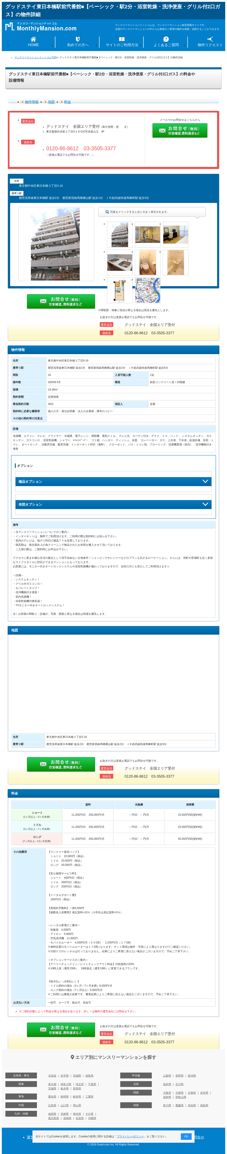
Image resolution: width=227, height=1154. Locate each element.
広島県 (52, 1105)
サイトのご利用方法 (122, 45)
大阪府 (167, 1092)
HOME (33, 45)
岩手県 (65, 1075)
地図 (51, 102)
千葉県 (92, 1084)
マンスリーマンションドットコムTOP (35, 57)
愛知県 (52, 1096)
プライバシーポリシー (130, 1136)
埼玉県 (80, 1084)
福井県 (167, 1084)
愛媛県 (179, 1105)
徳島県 (204, 1105)
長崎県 (67, 1118)
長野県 (179, 1075)
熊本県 (77, 1114)
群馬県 (77, 1088)
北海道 (52, 1075)
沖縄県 (92, 1118)
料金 (67, 102)
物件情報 (32, 102)
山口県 (65, 1105)
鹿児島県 (53, 1118)
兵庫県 (179, 1092)
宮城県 (77, 1075)
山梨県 (167, 1075)
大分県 (89, 1114)
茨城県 (52, 1088)
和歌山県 (180, 1097)
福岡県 (52, 1114)
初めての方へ (78, 45)
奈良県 (204, 1092)
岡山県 (77, 1105)
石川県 (179, 1084)
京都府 (192, 1092)
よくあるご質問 (166, 45)
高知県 (192, 1105)
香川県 (167, 1105)
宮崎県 (65, 1114)
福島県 (89, 1075)
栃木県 (65, 1088)
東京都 (52, 1084)
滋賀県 (167, 1097)
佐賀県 (80, 1118)
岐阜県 (77, 1096)
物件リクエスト (210, 45)
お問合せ (197, 1137)
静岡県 (65, 1096)
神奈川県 (66, 1084)
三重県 (89, 1096)
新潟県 (192, 1075)
